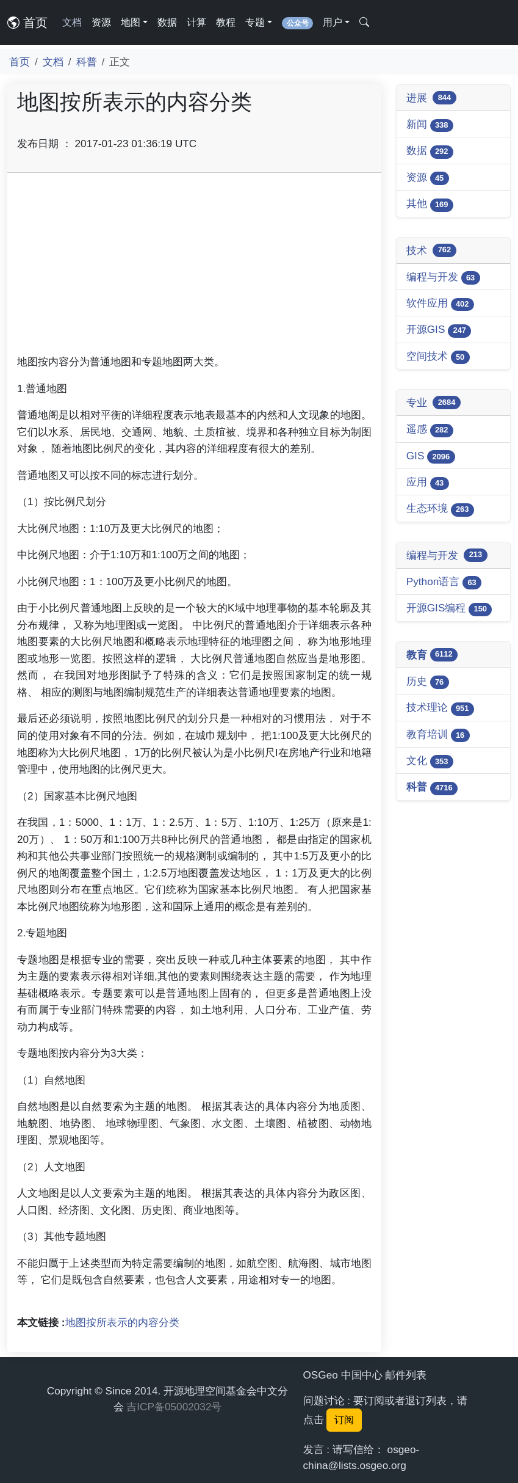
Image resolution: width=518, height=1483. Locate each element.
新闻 (429, 125)
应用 (427, 483)
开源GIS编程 (449, 609)
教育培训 (438, 735)
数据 (167, 22)
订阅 (344, 1420)
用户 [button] (332, 22)
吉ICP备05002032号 (173, 1407)
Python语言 (443, 582)
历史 (427, 682)
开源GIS (439, 330)
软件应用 (440, 304)
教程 (226, 22)
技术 (431, 250)
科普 (86, 62)
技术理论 (440, 708)
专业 (433, 402)
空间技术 (438, 357)
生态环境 (440, 509)
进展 (431, 97)
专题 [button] (255, 22)
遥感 (429, 430)
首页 (27, 22)
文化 (429, 761)
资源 (101, 22)
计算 (196, 22)
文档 (72, 22)
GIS (430, 457)
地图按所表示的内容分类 (122, 1322)
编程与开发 (443, 278)
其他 (429, 204)
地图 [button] (130, 22)
